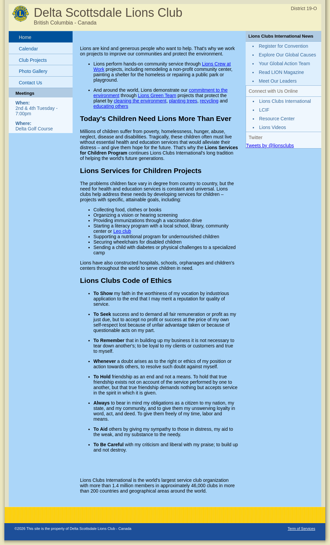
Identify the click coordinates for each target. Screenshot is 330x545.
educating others (110, 106)
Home (25, 37)
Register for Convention (283, 46)
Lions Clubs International (285, 101)
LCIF (264, 110)
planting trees (183, 100)
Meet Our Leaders (278, 81)
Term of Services (301, 529)
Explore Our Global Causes (287, 54)
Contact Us (30, 82)
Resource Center (277, 118)
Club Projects (33, 60)
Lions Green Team (157, 95)
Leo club (122, 231)
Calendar (28, 48)
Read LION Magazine (281, 72)
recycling (209, 100)
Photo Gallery (33, 71)
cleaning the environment (140, 100)
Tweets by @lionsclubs (270, 145)
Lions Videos (272, 127)
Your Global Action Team (284, 63)
